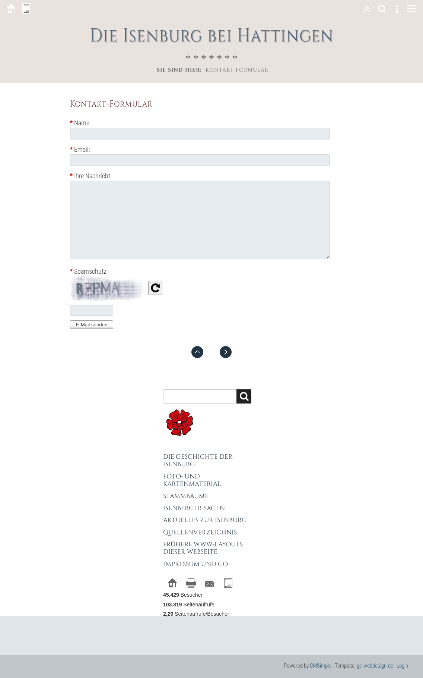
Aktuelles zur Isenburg (205, 520)
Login (402, 665)
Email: (80, 149)
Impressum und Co (195, 564)
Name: (80, 123)
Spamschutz (88, 271)
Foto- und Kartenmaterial (192, 480)
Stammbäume (186, 496)
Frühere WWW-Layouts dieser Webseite (203, 548)
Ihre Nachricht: (91, 176)
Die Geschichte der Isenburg (198, 460)
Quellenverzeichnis (200, 532)
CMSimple (320, 665)
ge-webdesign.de (375, 665)
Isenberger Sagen (194, 508)
